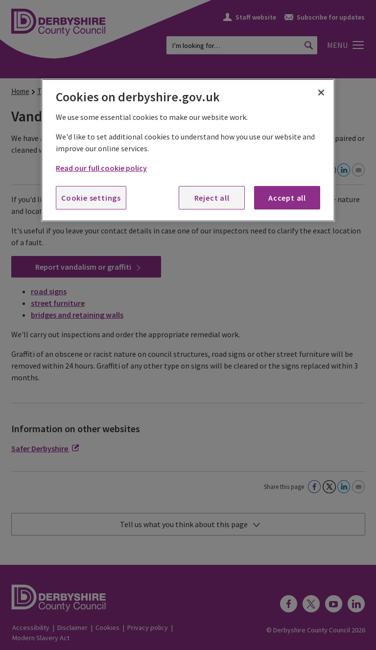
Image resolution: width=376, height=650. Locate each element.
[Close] (321, 92)
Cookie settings (91, 198)
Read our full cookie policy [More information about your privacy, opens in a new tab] (101, 168)
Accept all (287, 198)
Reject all (212, 198)
